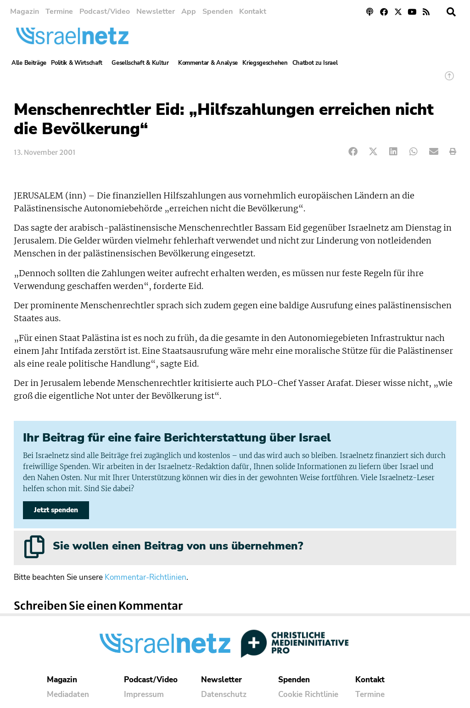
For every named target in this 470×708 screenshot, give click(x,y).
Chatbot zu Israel (315, 63)
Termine (59, 11)
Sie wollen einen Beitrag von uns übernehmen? (178, 545)
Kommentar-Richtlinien (145, 577)
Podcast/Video (104, 11)
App (188, 11)
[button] (451, 12)
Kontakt (252, 11)
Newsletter (155, 11)
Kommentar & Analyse (208, 63)
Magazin (24, 11)
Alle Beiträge (28, 63)
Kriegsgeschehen (265, 63)
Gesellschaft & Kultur (142, 63)
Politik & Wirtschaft (79, 63)
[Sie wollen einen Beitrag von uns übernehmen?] (34, 546)
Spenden (217, 11)
